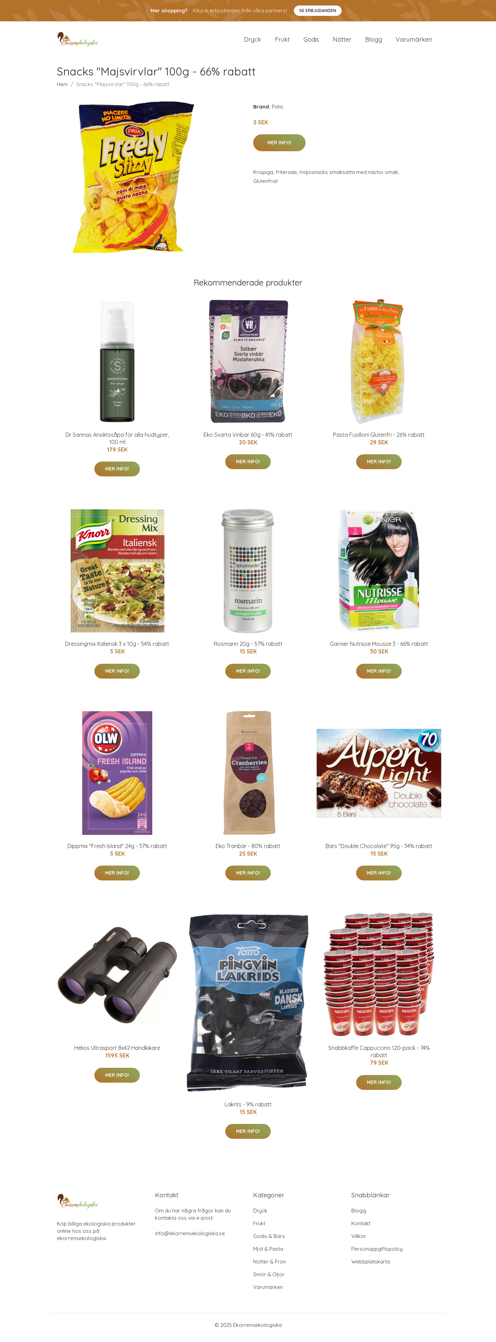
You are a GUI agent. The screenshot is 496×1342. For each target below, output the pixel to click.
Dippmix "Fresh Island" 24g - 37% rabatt (117, 850)
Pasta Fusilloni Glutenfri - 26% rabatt (379, 439)
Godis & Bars (269, 1241)
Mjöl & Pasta (268, 1254)
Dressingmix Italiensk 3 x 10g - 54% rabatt (117, 648)
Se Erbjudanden (317, 10)
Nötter (342, 42)
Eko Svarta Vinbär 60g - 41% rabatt (248, 439)
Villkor (358, 1241)
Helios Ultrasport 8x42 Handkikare (117, 1052)
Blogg (373, 42)
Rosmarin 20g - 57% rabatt (248, 648)
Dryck (252, 42)
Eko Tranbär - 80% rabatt (248, 850)
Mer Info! (279, 147)
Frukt (282, 42)
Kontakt (360, 1228)
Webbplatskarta (370, 1266)
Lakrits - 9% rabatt (248, 1109)
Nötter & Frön (269, 1266)
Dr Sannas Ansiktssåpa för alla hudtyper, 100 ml (117, 443)
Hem (62, 89)
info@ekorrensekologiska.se (190, 1238)
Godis (311, 42)
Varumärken (414, 42)
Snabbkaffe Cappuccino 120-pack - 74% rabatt (379, 1056)
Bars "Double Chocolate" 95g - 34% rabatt (379, 850)
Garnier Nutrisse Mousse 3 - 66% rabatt (379, 648)
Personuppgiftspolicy (377, 1254)
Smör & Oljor (269, 1279)
